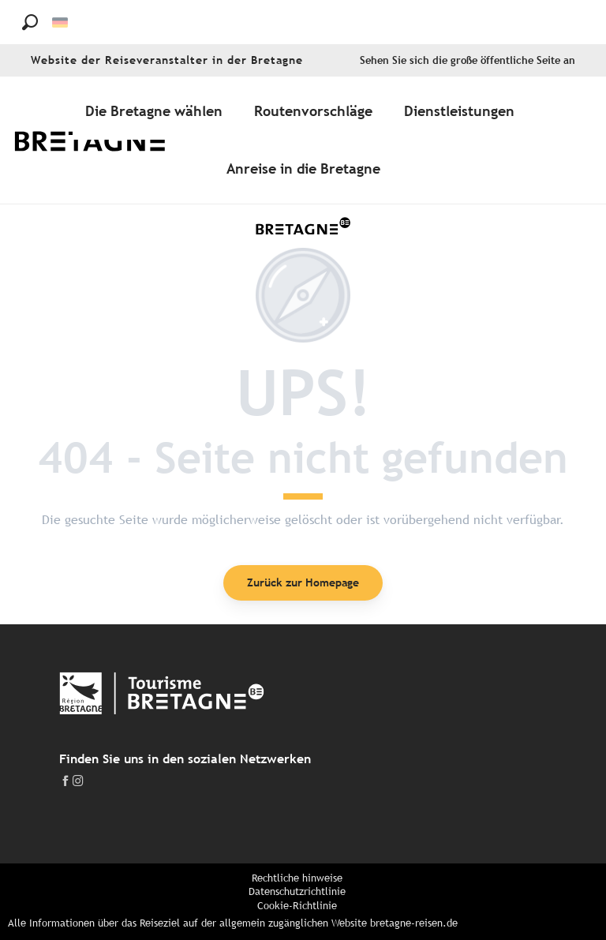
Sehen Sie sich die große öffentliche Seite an (467, 60)
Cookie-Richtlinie (297, 906)
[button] (30, 22)
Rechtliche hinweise (297, 878)
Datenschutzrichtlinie (297, 891)
